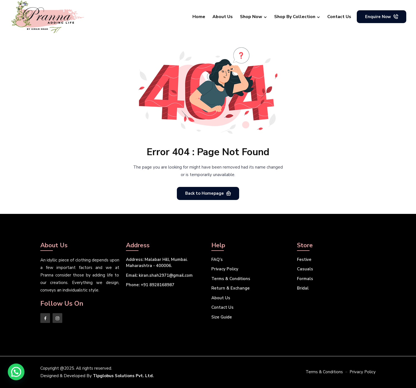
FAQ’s (217, 259)
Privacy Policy (224, 269)
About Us (222, 17)
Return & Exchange (230, 288)
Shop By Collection (294, 17)
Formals (305, 278)
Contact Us (339, 17)
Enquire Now (381, 16)
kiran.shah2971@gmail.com (159, 275)
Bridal (303, 288)
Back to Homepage (208, 193)
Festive (304, 259)
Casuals (305, 269)
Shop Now (251, 17)
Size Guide (221, 317)
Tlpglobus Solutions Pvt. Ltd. (123, 376)
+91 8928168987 (150, 285)
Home (198, 17)
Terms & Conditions (230, 278)
